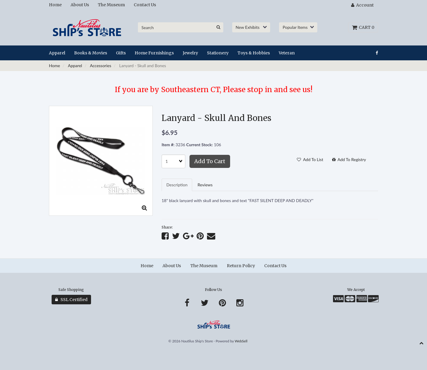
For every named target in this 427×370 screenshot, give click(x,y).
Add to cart (209, 161)
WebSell (241, 341)
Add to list (310, 159)
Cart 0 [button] (363, 27)
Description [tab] (176, 184)
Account (362, 5)
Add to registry (349, 159)
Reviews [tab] (204, 184)
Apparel (75, 65)
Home (54, 65)
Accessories (100, 65)
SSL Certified (71, 299)
